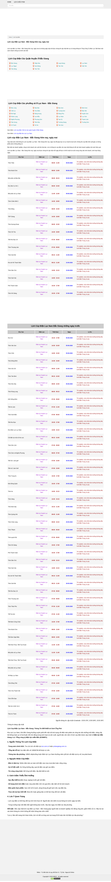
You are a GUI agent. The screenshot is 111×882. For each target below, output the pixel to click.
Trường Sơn (85, 122)
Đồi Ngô (13, 113)
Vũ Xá (36, 125)
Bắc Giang (14, 63)
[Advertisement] (55, 22)
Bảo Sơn (60, 108)
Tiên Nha (37, 122)
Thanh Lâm (85, 119)
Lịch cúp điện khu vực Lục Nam (23, 133)
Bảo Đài (37, 108)
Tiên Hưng (14, 122)
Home (10, 37)
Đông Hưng (38, 113)
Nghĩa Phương (15, 119)
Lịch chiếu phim (19, 2)
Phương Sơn (38, 119)
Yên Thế (37, 69)
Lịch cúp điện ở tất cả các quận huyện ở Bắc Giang (28, 130)
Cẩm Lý (13, 110)
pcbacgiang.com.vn (59, 746)
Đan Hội (84, 110)
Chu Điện (37, 110)
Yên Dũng (14, 69)
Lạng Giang (61, 63)
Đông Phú (61, 113)
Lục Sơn (84, 116)
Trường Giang (62, 122)
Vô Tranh (13, 125)
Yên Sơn (60, 125)
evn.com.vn (45, 746)
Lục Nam (84, 63)
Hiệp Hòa (37, 63)
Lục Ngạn (14, 66)
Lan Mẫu (37, 116)
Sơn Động (38, 66)
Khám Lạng (14, 116)
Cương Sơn (61, 110)
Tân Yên (60, 66)
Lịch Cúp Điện (16, 37)
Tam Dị (60, 119)
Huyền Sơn (85, 113)
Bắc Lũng (14, 108)
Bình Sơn (84, 108)
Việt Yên (84, 66)
